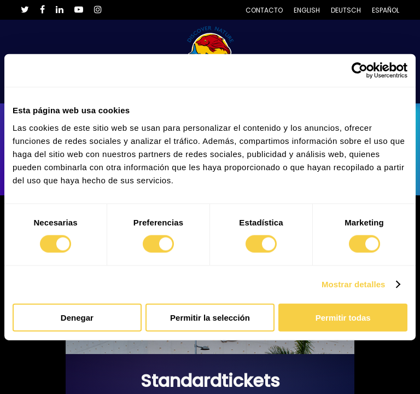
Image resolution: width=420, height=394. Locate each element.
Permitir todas (343, 317)
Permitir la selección (210, 317)
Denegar (77, 317)
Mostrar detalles (354, 284)
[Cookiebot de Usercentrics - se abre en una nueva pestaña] (359, 70)
